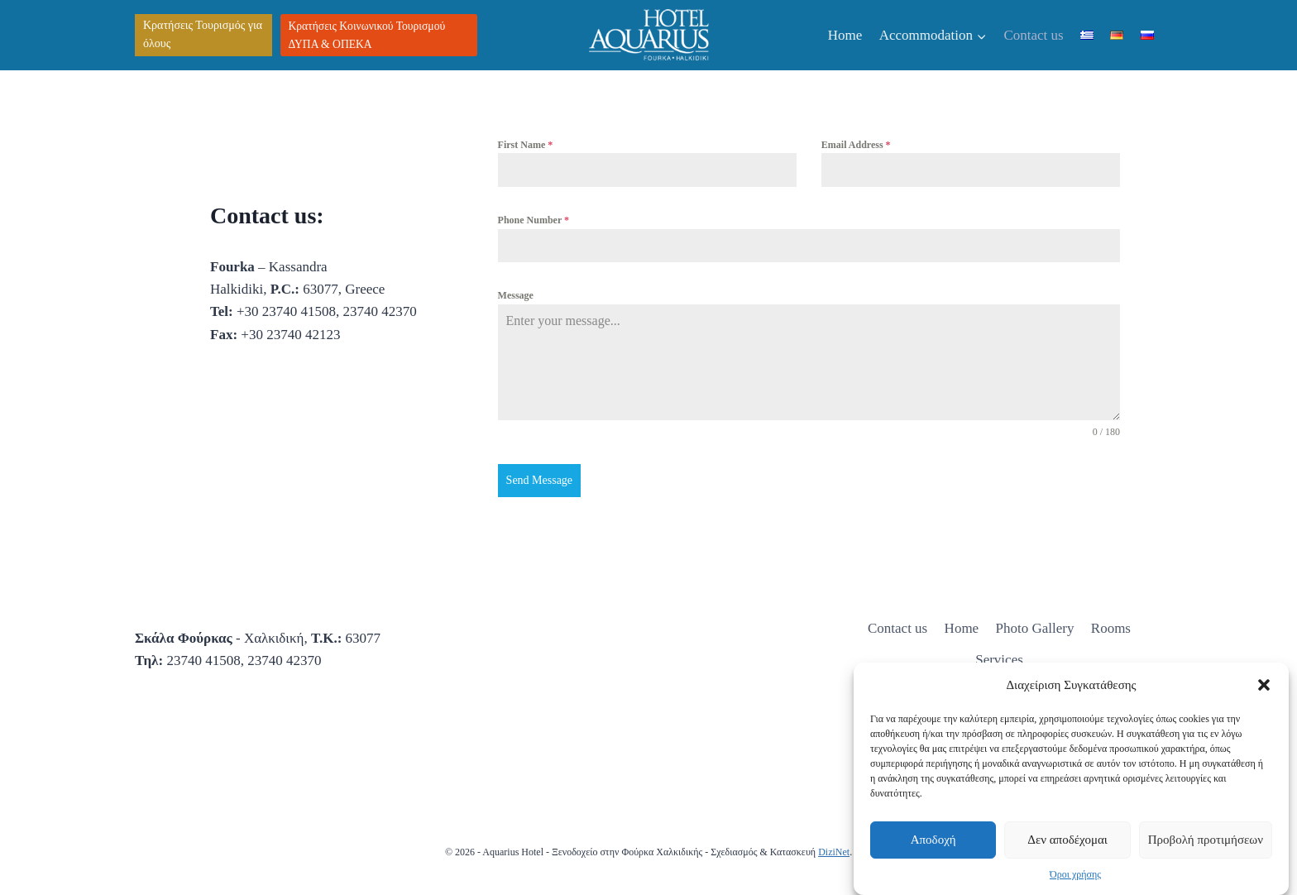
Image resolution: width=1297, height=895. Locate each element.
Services (999, 660)
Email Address (856, 145)
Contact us (1033, 35)
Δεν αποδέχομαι (1067, 839)
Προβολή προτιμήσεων (1205, 839)
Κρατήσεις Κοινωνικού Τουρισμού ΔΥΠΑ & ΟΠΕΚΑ (367, 35)
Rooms (1111, 628)
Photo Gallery (1035, 628)
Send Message (539, 480)
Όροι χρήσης (1075, 874)
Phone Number (533, 220)
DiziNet (834, 852)
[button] (1264, 685)
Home (845, 35)
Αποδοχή (933, 839)
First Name (525, 145)
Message (516, 295)
